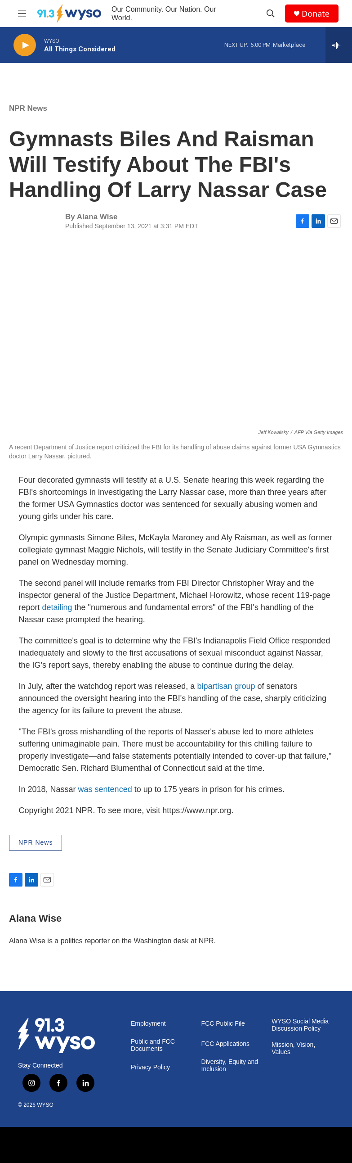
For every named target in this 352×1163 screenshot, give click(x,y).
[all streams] (338, 45)
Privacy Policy (150, 1067)
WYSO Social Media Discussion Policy (300, 1025)
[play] (25, 45)
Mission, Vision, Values (293, 1048)
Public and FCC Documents (153, 1045)
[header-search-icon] (270, 13)
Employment (148, 1023)
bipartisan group (226, 686)
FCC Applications (225, 1044)
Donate (316, 13)
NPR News (28, 108)
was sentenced (105, 789)
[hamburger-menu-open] (22, 14)
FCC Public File (223, 1023)
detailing (57, 607)
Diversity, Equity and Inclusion (229, 1065)
